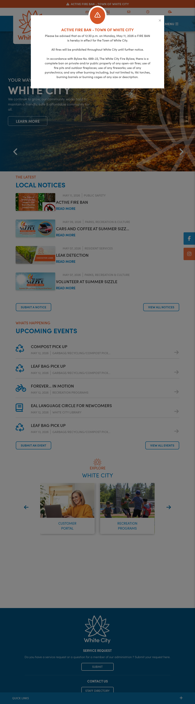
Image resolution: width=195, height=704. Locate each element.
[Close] (160, 20)
